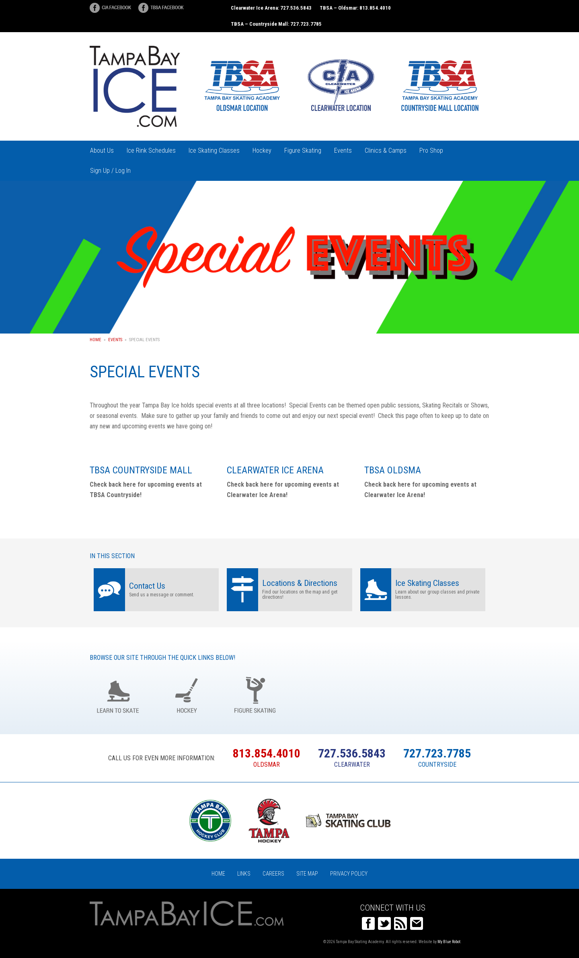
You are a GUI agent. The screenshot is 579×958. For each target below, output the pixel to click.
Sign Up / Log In (110, 170)
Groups (392, 693)
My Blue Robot (448, 942)
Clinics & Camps (386, 150)
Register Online (461, 693)
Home (95, 339)
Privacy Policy (349, 873)
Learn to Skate (118, 693)
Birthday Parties (324, 693)
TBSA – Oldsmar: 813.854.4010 (355, 8)
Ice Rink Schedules (151, 150)
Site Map (307, 873)
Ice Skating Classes (214, 150)
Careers (273, 873)
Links (243, 873)
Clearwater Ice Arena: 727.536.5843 (271, 8)
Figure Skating (302, 150)
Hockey (262, 150)
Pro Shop (431, 150)
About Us (102, 150)
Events (343, 150)
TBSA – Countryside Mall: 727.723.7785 (276, 24)
